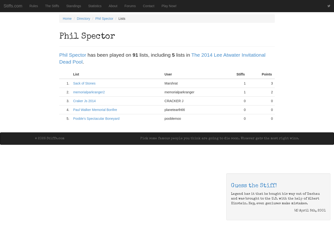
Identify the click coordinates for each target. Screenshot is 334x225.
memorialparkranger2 (89, 92)
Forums (130, 6)
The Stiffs (52, 6)
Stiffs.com (13, 6)
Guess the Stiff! (254, 186)
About (113, 6)
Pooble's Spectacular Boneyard (96, 118)
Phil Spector (104, 18)
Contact (148, 6)
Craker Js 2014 (84, 101)
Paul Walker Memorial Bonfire (95, 110)
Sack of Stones (84, 83)
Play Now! (169, 6)
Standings (73, 6)
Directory (83, 18)
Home (67, 18)
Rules (33, 6)
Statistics (95, 6)
